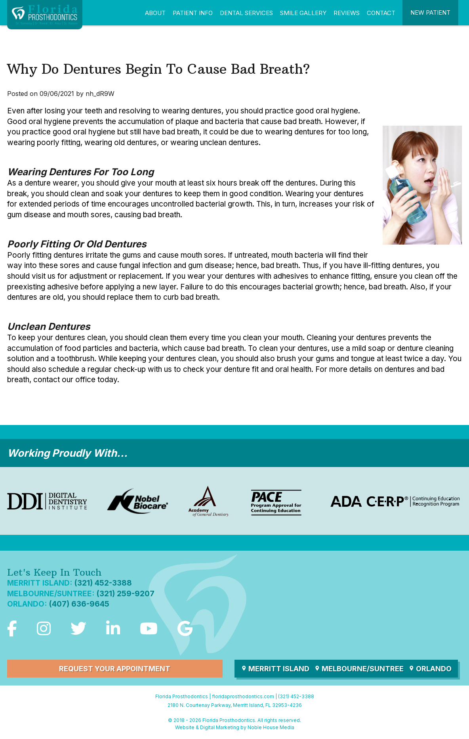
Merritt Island (275, 668)
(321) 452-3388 (103, 583)
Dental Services (246, 13)
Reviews (347, 13)
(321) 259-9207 (125, 593)
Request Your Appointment (114, 668)
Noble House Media (271, 727)
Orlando (430, 668)
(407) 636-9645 (79, 604)
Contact (381, 13)
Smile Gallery (303, 13)
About (155, 13)
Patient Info (193, 13)
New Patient (430, 12)
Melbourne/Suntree (359, 668)
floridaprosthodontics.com (243, 696)
